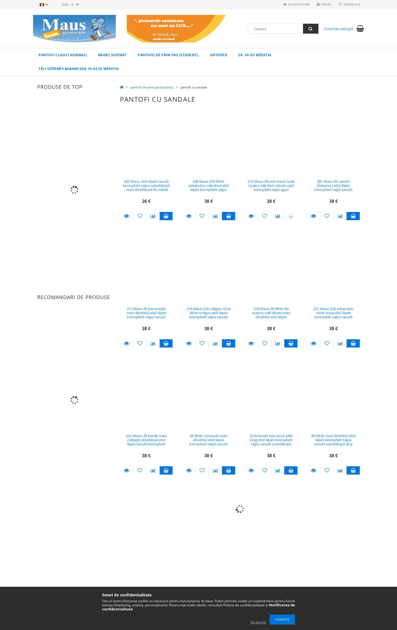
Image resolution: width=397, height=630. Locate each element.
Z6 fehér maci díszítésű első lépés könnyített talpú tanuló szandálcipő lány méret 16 (333, 442)
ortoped (218, 55)
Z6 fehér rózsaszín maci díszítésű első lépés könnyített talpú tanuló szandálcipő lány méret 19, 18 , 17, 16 (208, 444)
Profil (325, 4)
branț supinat (112, 55)
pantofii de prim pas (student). (168, 55)
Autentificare (295, 4)
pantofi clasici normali (63, 55)
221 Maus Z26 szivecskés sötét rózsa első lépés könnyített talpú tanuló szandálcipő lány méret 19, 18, (333, 317)
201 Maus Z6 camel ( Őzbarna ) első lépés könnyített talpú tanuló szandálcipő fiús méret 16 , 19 (333, 189)
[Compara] (153, 216)
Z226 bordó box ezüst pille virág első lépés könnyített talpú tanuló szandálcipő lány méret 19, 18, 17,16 (271, 442)
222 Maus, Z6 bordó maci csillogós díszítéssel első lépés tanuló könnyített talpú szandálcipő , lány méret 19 (146, 444)
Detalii (126, 216)
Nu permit (258, 622)
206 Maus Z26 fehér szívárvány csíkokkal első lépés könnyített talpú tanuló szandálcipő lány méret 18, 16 (208, 189)
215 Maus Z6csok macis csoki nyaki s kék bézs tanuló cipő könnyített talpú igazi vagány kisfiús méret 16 (271, 187)
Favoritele (351, 4)
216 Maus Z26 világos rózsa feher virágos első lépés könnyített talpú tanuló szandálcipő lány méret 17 (209, 315)
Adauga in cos (166, 216)
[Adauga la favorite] (139, 216)
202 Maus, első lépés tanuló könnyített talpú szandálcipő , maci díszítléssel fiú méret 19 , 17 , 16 (146, 187)
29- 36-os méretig (255, 55)
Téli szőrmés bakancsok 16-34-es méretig (79, 68)
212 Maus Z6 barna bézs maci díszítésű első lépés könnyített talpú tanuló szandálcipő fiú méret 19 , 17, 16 (146, 317)
